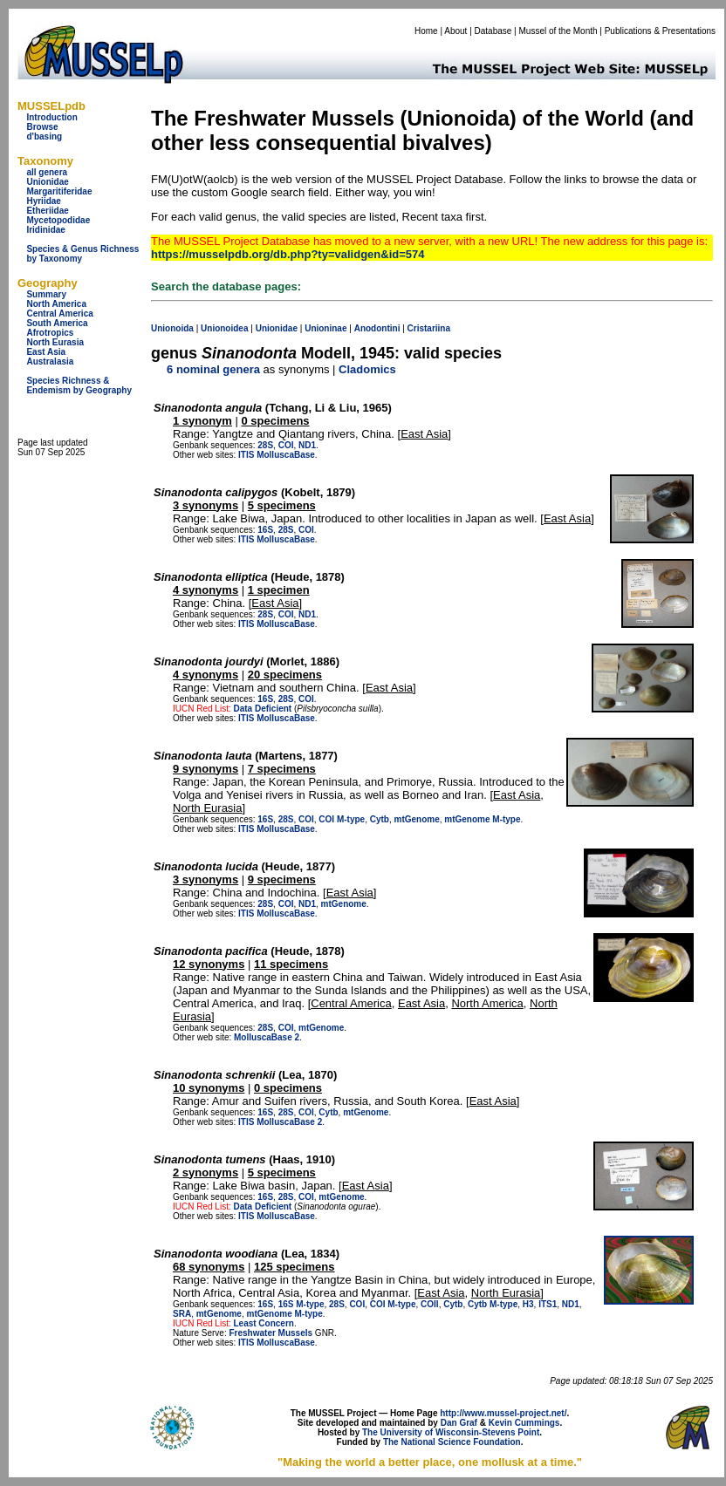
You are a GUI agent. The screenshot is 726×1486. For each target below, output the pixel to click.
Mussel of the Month (558, 31)
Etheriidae (47, 210)
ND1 (307, 445)
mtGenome (417, 819)
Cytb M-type (492, 1304)
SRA (182, 1314)
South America (56, 323)
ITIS (246, 455)
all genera (46, 172)
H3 (528, 1304)
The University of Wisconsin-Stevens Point (450, 1432)
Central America (59, 313)
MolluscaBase (286, 455)
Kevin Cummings (524, 1423)
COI (286, 445)
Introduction (51, 117)
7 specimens (282, 768)
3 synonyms (205, 505)
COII (430, 1304)
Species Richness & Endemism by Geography (79, 385)
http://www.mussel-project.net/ (503, 1413)
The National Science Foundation (452, 1442)
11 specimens (291, 964)
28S (265, 445)
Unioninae (325, 328)
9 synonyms (205, 768)
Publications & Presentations (660, 31)
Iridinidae (45, 230)
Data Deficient (262, 708)
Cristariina (429, 328)
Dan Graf (459, 1423)
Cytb (379, 819)
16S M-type (301, 1304)
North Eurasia (55, 342)
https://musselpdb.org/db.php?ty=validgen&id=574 (287, 254)
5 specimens (282, 505)
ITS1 (547, 1304)
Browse (42, 127)
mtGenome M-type (482, 819)
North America (56, 304)
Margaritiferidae (59, 191)
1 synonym (202, 420)
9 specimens (282, 879)
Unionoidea (224, 328)
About (455, 31)
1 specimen (279, 589)
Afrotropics (49, 332)
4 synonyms (205, 589)
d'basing (44, 136)
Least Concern (263, 1323)
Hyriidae (43, 201)
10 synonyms (208, 1087)
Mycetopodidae (58, 220)
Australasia (49, 361)
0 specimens (276, 420)
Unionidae (47, 182)
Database (493, 31)
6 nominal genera (213, 369)
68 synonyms (208, 1266)
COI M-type (341, 819)
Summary (46, 294)
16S (265, 530)
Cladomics (367, 369)
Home (426, 31)
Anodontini (377, 328)
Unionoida (172, 328)
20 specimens (285, 674)
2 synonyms (205, 1172)
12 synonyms (208, 964)
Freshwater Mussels (270, 1333)
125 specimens (294, 1266)
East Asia (45, 352)
